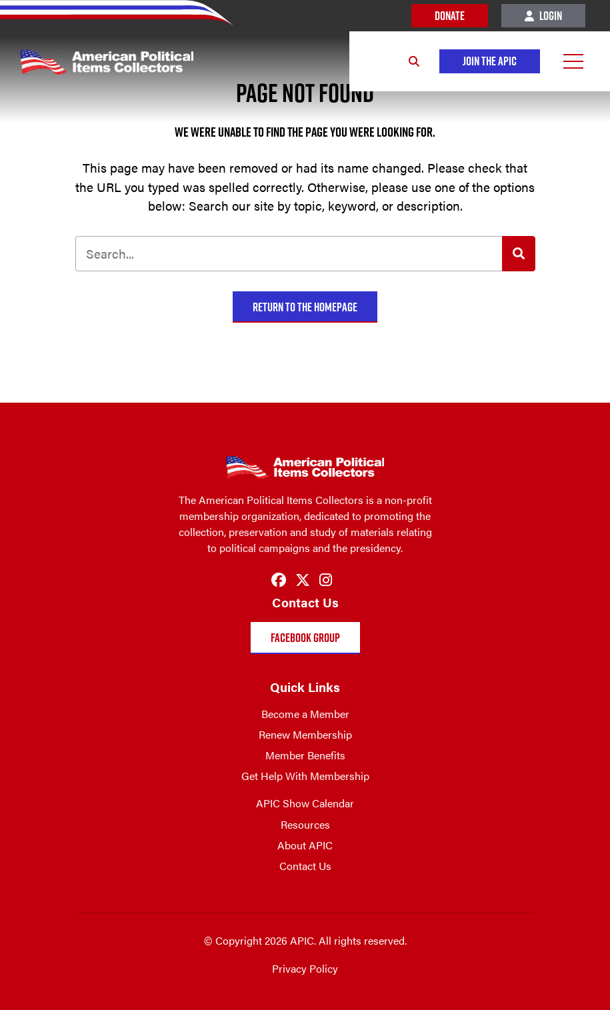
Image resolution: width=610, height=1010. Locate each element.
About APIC (305, 845)
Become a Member (305, 713)
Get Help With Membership (305, 775)
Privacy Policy (305, 968)
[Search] (414, 61)
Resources (305, 824)
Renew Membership (305, 734)
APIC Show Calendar (305, 803)
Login (543, 15)
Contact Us (305, 865)
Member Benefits (305, 755)
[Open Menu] (573, 61)
